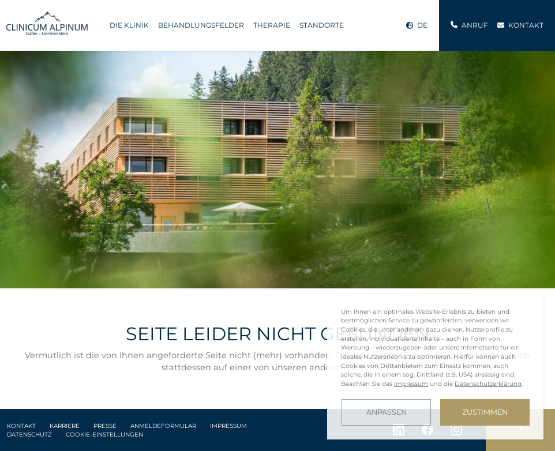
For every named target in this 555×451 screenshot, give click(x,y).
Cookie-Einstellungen (104, 434)
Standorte (321, 25)
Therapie (271, 25)
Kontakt (21, 426)
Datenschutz (29, 434)
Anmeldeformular (163, 426)
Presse (105, 426)
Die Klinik (129, 25)
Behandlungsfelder (201, 25)
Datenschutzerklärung (488, 384)
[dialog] (435, 366)
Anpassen (386, 412)
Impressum (228, 426)
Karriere (65, 426)
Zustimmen (485, 412)
